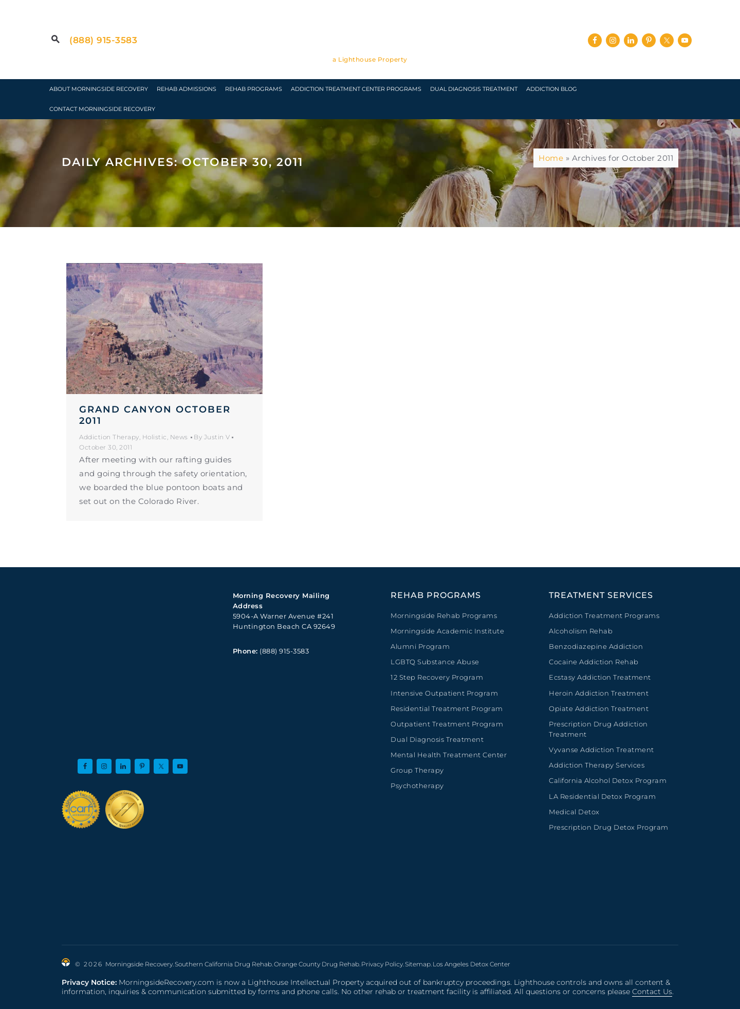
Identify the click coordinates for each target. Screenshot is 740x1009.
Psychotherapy (417, 785)
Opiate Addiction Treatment (599, 708)
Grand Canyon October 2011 (155, 415)
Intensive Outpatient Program (444, 693)
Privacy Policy (382, 964)
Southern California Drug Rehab (223, 964)
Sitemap (418, 964)
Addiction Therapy (109, 437)
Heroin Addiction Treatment (599, 693)
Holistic (154, 437)
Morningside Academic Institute (447, 631)
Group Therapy (417, 770)
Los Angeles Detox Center (471, 964)
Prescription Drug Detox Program (609, 827)
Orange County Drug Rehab (316, 964)
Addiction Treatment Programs (604, 615)
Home (551, 158)
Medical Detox (574, 812)
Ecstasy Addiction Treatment (600, 677)
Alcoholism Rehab (581, 631)
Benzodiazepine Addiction (596, 646)
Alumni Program (420, 646)
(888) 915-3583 (103, 39)
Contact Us (652, 991)
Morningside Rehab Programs (444, 615)
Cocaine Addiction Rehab (594, 662)
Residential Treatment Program (447, 708)
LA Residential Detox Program (602, 796)
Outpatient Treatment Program (447, 724)
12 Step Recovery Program (437, 677)
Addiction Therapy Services (596, 765)
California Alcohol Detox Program (608, 780)
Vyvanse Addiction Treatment (601, 749)
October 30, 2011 (105, 447)
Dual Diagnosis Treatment (437, 739)
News (179, 437)
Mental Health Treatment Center (449, 755)
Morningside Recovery (370, 32)
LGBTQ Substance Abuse (435, 662)
